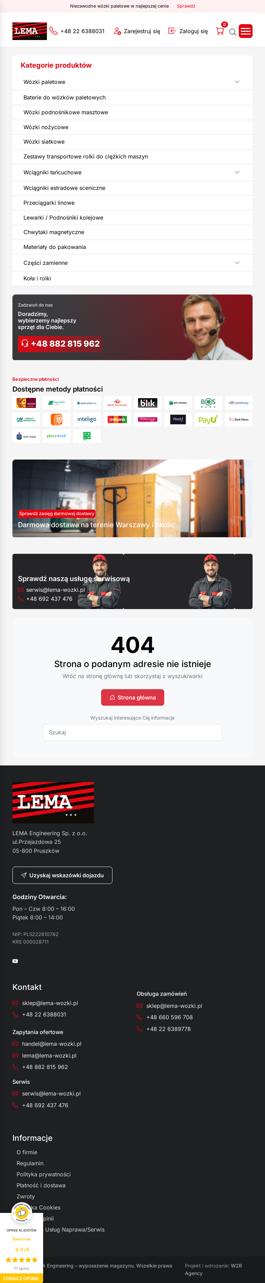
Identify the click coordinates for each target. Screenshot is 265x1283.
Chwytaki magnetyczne (53, 232)
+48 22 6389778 (168, 1028)
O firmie (27, 1152)
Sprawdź (186, 6)
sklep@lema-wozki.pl (50, 1003)
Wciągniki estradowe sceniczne (64, 187)
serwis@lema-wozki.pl (55, 589)
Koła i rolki (37, 278)
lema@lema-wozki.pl (49, 1055)
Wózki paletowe (44, 81)
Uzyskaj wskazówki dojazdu (62, 875)
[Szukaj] (132, 732)
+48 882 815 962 (60, 344)
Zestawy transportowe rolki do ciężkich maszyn (85, 156)
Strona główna (132, 697)
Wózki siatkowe (44, 141)
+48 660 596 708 (169, 1017)
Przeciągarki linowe (49, 202)
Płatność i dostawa (41, 1185)
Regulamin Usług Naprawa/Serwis (61, 1229)
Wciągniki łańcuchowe (52, 172)
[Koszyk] (221, 31)
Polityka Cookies (38, 1207)
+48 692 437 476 (49, 598)
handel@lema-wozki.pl (51, 1043)
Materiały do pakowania (54, 246)
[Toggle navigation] (246, 31)
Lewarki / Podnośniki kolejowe (63, 217)
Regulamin (30, 1163)
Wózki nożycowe (45, 127)
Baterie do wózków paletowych (64, 97)
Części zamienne (45, 262)
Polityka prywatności (44, 1174)
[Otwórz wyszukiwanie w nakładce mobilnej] (232, 31)
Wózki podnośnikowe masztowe (65, 112)
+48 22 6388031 (44, 1014)
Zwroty (26, 1196)
